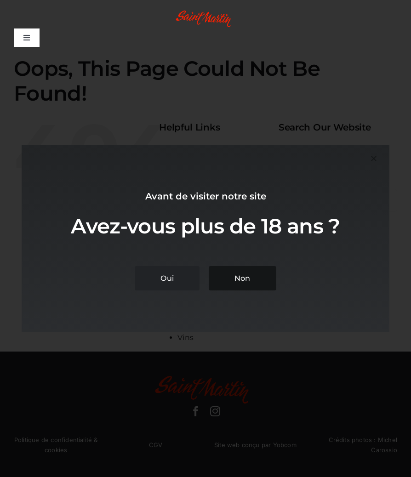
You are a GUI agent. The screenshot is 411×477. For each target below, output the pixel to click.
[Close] (373, 158)
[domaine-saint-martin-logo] (205, 12)
